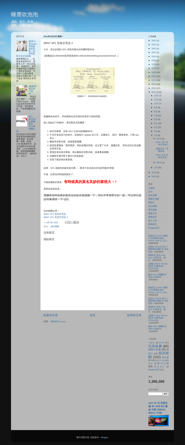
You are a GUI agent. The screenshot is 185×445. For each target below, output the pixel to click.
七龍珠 (151, 188)
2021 (154, 52)
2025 (154, 40)
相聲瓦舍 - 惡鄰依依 (162, 150)
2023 (154, 48)
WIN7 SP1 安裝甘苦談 (55, 214)
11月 (156, 100)
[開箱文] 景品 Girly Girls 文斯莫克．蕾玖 (157, 257)
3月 (156, 131)
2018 (154, 64)
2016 (154, 72)
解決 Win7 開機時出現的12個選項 (157, 275)
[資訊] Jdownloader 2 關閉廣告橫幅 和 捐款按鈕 (158, 249)
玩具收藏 (152, 195)
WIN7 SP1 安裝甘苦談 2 (56, 217)
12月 (156, 95)
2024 (154, 44)
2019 (154, 60)
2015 (154, 76)
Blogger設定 (154, 228)
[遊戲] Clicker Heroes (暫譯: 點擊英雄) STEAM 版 (158, 266)
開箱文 (151, 202)
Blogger (104, 437)
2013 (154, 84)
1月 (156, 167)
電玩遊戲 (152, 210)
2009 (154, 176)
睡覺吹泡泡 (24, 14)
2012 (154, 88)
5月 (156, 123)
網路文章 (152, 213)
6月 (156, 119)
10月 (156, 103)
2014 (154, 80)
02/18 (159, 162)
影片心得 (152, 220)
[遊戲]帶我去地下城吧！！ (32, 90)
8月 (156, 111)
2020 (154, 56)
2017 (154, 68)
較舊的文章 (134, 315)
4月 (156, 127)
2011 (154, 92)
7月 (156, 115)
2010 (154, 172)
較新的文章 (50, 315)
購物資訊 (152, 224)
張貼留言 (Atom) (57, 321)
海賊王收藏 (153, 199)
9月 (156, 107)
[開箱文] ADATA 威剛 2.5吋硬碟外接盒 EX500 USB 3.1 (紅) (157, 238)
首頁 (92, 315)
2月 (156, 135)
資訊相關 (55, 226)
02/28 (159, 139)
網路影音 (152, 217)
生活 (150, 192)
